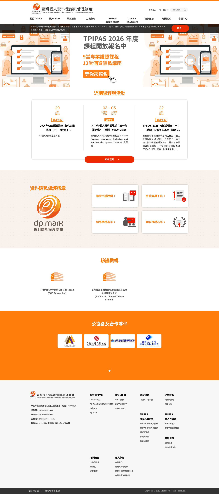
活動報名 (90, 18)
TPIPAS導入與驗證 (132, 20)
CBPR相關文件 (121, 404)
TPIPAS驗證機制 (172, 428)
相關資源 (166, 18)
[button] (101, 82)
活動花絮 (93, 471)
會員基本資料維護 (122, 475)
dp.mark (93, 413)
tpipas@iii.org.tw (47, 419)
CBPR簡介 (119, 400)
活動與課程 (169, 400)
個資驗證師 (144, 441)
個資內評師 (144, 437)
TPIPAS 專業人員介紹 (149, 424)
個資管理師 (144, 432)
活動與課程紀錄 (121, 467)
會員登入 (152, 10)
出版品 (93, 467)
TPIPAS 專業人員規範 (149, 428)
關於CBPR (54, 18)
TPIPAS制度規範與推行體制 (101, 404)
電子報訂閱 (163, 10)
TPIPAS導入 (170, 424)
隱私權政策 (61, 30)
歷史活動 (168, 404)
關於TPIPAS (36, 18)
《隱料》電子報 (146, 400)
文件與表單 (94, 462)
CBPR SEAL (120, 408)
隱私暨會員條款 (52, 491)
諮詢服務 (149, 18)
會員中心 (182, 18)
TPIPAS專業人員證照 (112, 20)
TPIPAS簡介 (95, 400)
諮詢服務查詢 (170, 447)
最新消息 (71, 18)
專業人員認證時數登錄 (124, 471)
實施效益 (93, 408)
